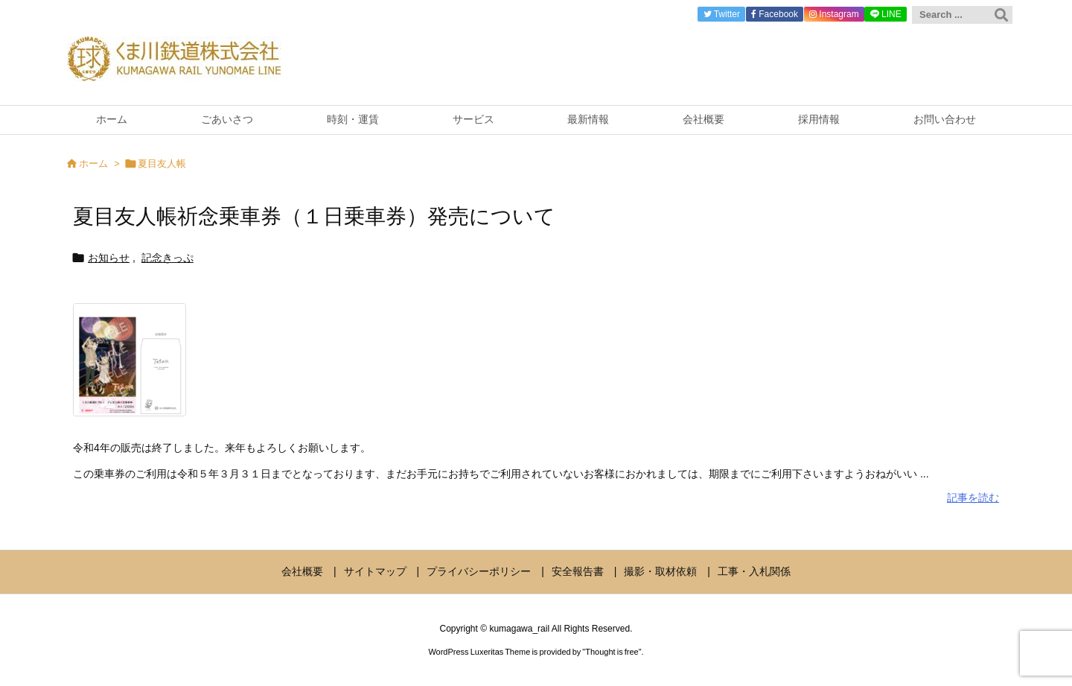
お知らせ (109, 258)
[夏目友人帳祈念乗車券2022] (129, 370)
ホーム (93, 163)
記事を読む (973, 498)
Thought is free (611, 651)
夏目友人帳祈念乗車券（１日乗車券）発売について (314, 216)
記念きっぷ (167, 258)
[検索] (1001, 15)
